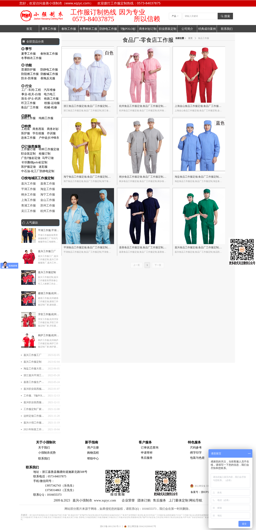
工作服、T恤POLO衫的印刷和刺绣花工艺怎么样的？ (35, 395)
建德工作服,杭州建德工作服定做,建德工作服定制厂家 (48, 294)
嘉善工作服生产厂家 (35, 382)
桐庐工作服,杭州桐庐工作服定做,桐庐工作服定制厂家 (48, 336)
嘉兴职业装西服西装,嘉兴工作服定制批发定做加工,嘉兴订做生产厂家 (35, 402)
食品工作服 (203, 38)
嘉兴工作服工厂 (47, 251)
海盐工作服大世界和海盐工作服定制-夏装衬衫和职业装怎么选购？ (35, 368)
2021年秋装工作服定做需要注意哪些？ (35, 429)
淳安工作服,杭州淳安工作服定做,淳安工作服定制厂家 (48, 315)
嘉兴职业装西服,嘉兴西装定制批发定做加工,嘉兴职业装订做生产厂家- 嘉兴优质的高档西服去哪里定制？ (35, 388)
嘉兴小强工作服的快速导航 (35, 422)
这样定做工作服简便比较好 (35, 416)
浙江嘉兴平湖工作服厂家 (35, 375)
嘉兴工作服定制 (47, 272)
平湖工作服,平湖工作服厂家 (48, 231)
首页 (190, 38)
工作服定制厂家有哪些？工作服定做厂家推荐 (35, 409)
